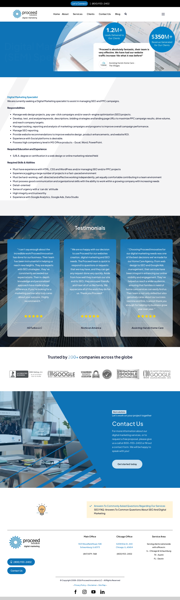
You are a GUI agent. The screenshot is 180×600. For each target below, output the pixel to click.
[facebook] (75, 592)
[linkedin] (102, 592)
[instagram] (84, 592)
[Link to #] (163, 14)
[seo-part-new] (96, 372)
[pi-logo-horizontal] (24, 10)
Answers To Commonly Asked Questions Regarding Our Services (129, 505)
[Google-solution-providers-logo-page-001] (157, 371)
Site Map (102, 585)
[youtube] (93, 592)
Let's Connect (79, 3)
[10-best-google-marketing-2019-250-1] (61, 373)
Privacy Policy (80, 585)
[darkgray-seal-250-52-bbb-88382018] (26, 373)
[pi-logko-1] (24, 534)
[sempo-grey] (128, 372)
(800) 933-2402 (101, 3)
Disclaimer (92, 585)
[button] (126, 14)
